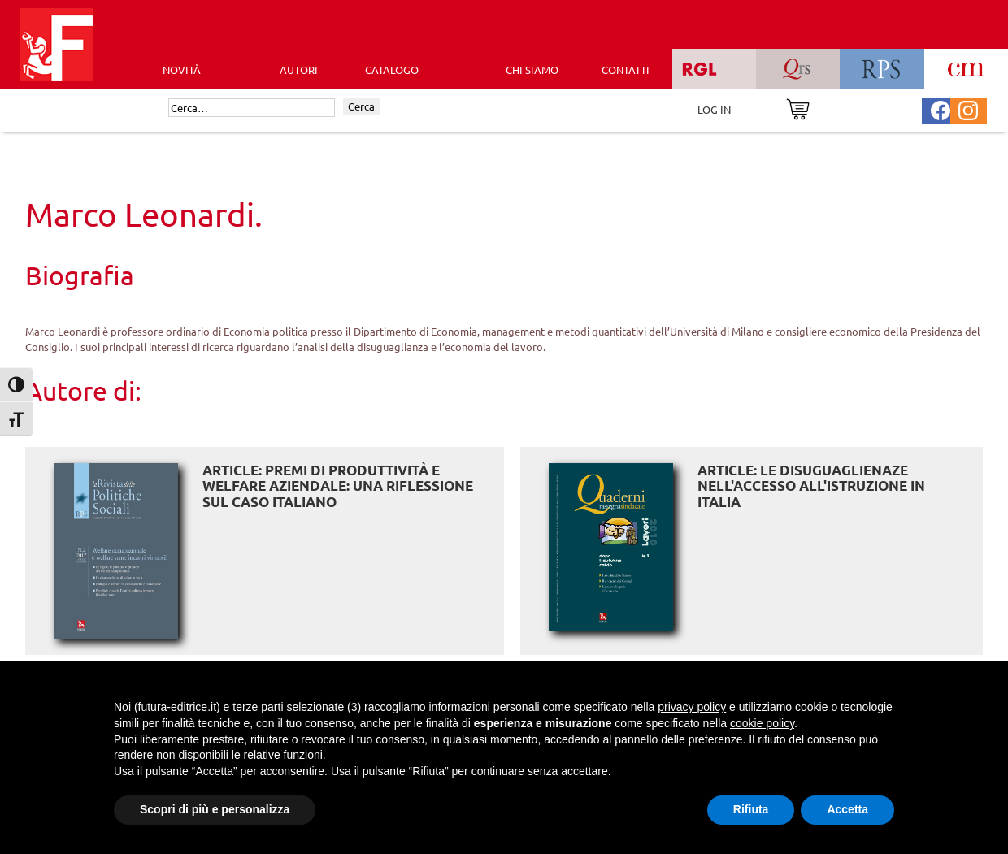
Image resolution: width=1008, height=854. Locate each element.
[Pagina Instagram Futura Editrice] (968, 108)
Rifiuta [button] (751, 809)
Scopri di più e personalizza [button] (214, 809)
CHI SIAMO (532, 69)
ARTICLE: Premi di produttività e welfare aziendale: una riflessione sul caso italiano (337, 486)
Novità (182, 69)
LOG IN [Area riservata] (714, 109)
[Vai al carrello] (798, 108)
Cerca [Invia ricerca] (361, 106)
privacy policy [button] (692, 706)
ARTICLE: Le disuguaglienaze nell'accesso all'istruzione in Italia (811, 486)
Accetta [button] (847, 809)
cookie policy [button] (762, 723)
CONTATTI (626, 69)
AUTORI (299, 69)
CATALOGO (392, 69)
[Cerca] (251, 108)
